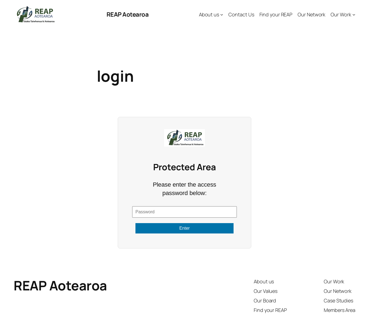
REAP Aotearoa (128, 14)
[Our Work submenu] (353, 14)
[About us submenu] (221, 14)
